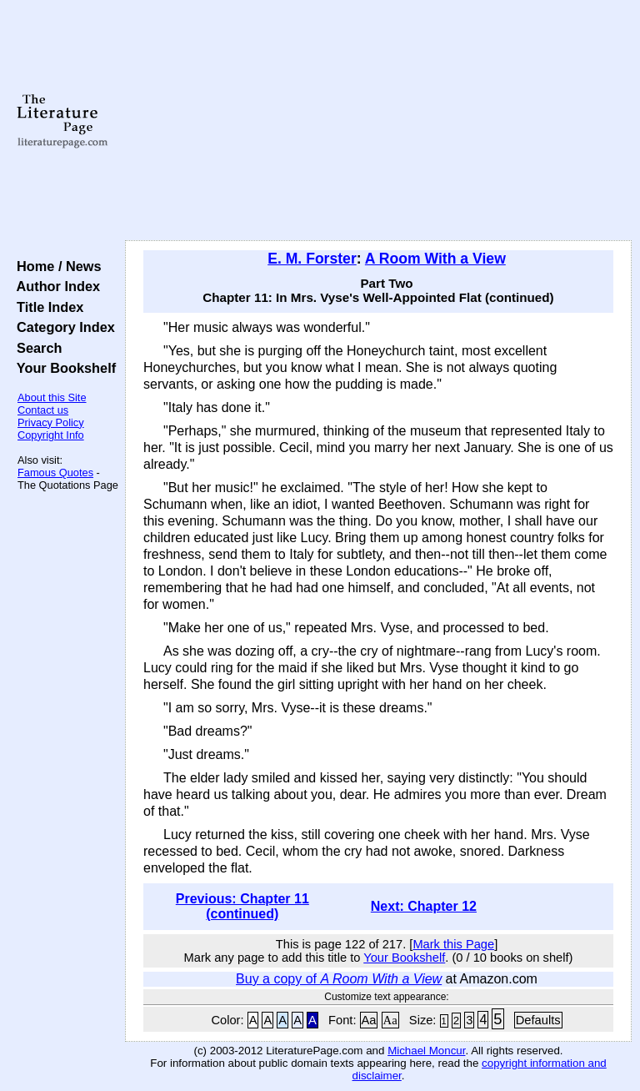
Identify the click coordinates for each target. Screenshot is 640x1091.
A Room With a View (435, 258)
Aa (369, 1020)
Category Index (62, 326)
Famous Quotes (55, 472)
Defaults (538, 1020)
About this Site (52, 397)
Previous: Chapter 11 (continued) (242, 906)
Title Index (46, 306)
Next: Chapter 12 (424, 906)
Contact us (43, 410)
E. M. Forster (312, 258)
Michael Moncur (426, 1050)
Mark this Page (453, 944)
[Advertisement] (379, 121)
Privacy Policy (51, 422)
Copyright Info (51, 435)
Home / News (55, 266)
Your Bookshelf (62, 367)
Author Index (54, 286)
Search (35, 347)
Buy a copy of (339, 979)
